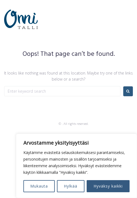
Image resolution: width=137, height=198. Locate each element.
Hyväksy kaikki (108, 186)
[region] (76, 166)
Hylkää (70, 186)
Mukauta (39, 186)
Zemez (53, 124)
